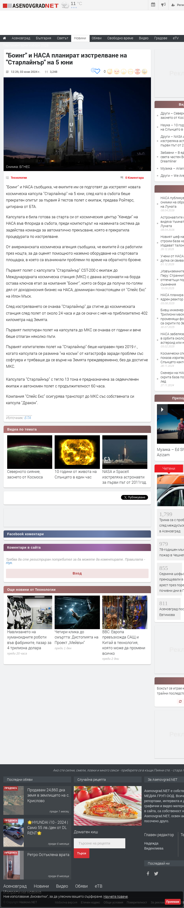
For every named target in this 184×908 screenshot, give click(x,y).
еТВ (98, 886)
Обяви (81, 886)
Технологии (19, 177)
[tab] (169, 470)
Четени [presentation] (168, 468)
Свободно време (120, 38)
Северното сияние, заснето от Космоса (25, 474)
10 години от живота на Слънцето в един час (76, 474)
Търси (81, 853)
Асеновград (15, 886)
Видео (62, 886)
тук (9, 563)
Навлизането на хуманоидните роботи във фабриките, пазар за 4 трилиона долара (29, 639)
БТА (27, 417)
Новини (80, 38)
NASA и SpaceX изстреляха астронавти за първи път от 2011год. (124, 477)
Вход (77, 573)
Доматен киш (86, 831)
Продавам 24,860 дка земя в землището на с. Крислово (48, 795)
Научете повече (116, 896)
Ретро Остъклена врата (48, 854)
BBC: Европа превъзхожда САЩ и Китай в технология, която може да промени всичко (123, 642)
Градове (160, 38)
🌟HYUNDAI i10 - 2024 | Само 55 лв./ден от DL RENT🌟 (47, 827)
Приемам (172, 901)
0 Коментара (134, 177)
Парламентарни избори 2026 (26, 45)
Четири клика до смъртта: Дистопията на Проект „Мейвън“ (76, 637)
